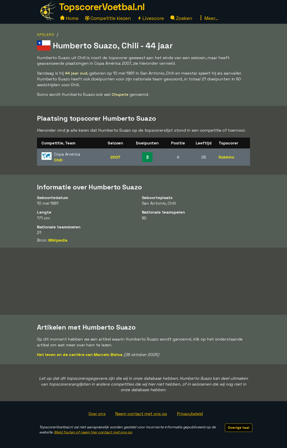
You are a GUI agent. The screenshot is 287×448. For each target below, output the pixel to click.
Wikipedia (57, 240)
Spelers (45, 34)
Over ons (97, 413)
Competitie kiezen (108, 18)
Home (69, 18)
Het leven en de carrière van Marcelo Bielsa (79, 354)
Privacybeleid (190, 413)
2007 (115, 157)
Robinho (226, 157)
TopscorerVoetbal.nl (102, 7)
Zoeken (181, 18)
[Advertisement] (143, 281)
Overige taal (238, 427)
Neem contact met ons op (141, 413)
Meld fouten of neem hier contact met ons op (93, 432)
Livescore (150, 18)
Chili (58, 160)
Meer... (208, 18)
